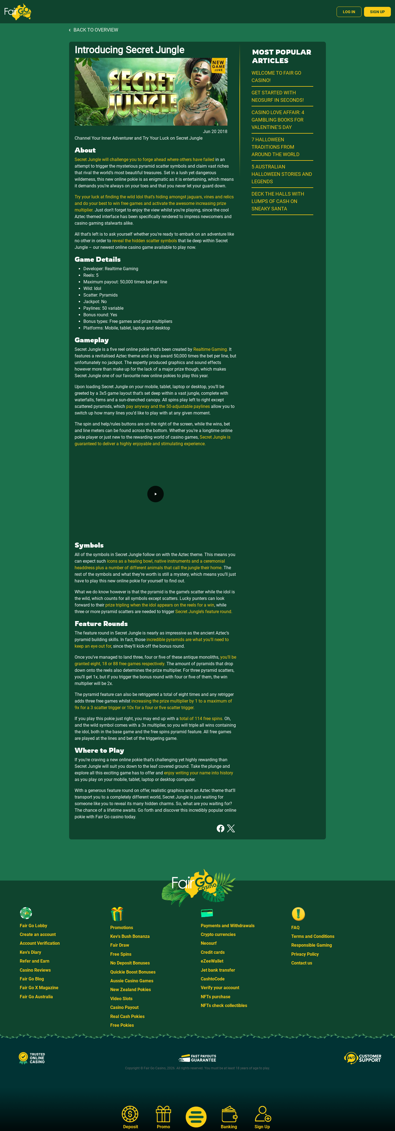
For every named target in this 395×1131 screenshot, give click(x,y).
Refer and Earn (34, 961)
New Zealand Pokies (130, 989)
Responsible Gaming (311, 945)
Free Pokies (122, 1025)
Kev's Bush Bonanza (130, 936)
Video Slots (121, 998)
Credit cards (213, 952)
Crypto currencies (218, 934)
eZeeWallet (212, 961)
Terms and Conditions (312, 936)
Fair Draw (119, 945)
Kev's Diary (30, 952)
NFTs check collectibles (224, 1005)
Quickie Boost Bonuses (133, 972)
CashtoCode (213, 978)
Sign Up (377, 12)
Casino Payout (124, 1007)
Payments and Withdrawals (228, 925)
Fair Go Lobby (33, 925)
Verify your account (220, 987)
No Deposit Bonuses (130, 963)
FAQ (295, 927)
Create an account (38, 934)
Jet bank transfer (218, 970)
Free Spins (120, 954)
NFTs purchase (215, 996)
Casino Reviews (35, 970)
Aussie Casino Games (131, 980)
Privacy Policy (305, 954)
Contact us (301, 963)
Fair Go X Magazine (39, 987)
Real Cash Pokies (127, 1016)
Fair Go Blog (32, 978)
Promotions (121, 927)
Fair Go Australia (36, 996)
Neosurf (209, 943)
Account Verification (40, 943)
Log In (349, 12)
